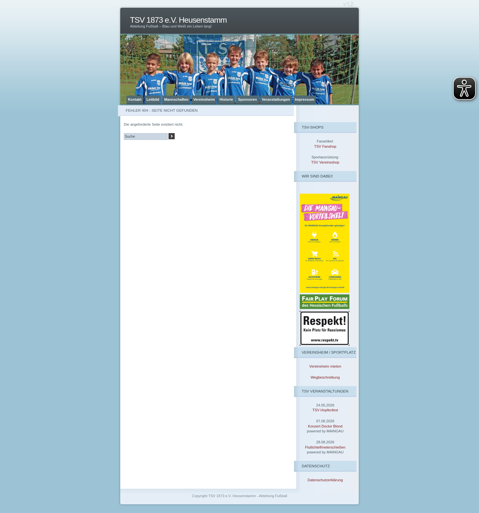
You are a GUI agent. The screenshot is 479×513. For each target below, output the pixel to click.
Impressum (304, 99)
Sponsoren (247, 99)
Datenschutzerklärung (325, 480)
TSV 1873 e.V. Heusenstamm (178, 20)
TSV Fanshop (325, 146)
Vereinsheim (204, 99)
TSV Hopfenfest (325, 410)
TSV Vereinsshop (325, 162)
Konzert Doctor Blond (325, 426)
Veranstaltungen (276, 99)
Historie (226, 99)
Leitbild (152, 99)
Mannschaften (176, 99)
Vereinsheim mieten (325, 366)
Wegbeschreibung (325, 377)
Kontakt (135, 99)
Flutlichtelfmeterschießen (325, 447)
